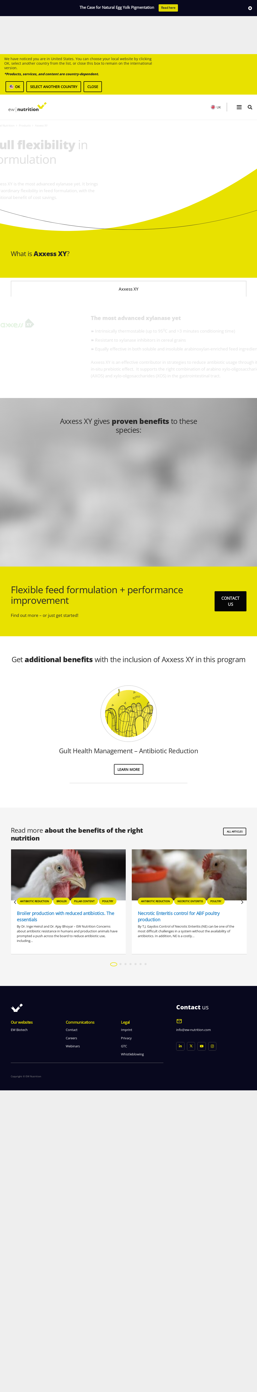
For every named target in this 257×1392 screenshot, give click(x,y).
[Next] (241, 1203)
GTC (124, 1347)
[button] (239, 68)
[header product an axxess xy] (193, 139)
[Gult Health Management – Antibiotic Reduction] (128, 1015)
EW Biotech (19, 1331)
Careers (71, 1339)
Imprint (126, 1331)
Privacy (126, 1339)
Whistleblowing (132, 1356)
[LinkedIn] (180, 1347)
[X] (191, 1347)
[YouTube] (202, 1347)
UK (216, 69)
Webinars (73, 1347)
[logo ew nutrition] (28, 69)
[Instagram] (212, 1347)
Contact (72, 1331)
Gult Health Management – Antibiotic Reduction (128, 1052)
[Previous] (15, 1203)
